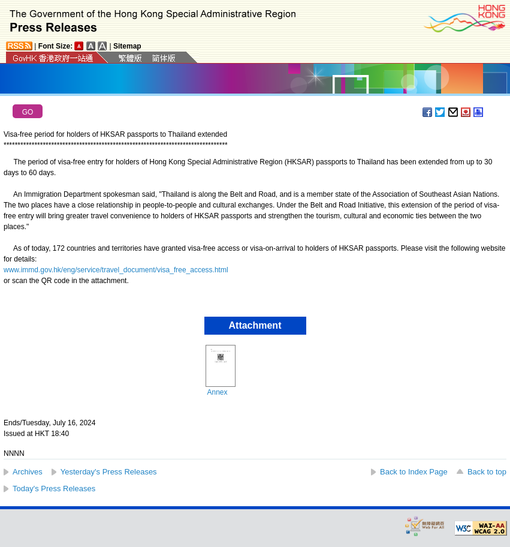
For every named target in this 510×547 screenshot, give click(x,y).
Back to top (486, 471)
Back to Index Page (414, 471)
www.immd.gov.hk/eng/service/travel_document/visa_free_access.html (116, 270)
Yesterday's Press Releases (109, 471)
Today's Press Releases (54, 488)
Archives (28, 471)
